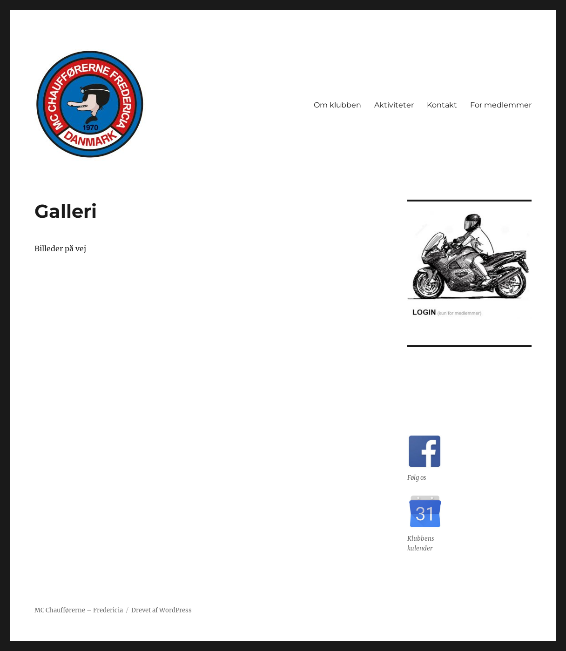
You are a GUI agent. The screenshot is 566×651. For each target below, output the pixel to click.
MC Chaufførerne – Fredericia (78, 610)
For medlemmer (501, 105)
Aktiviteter (394, 105)
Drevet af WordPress (161, 610)
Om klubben (337, 105)
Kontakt (442, 105)
